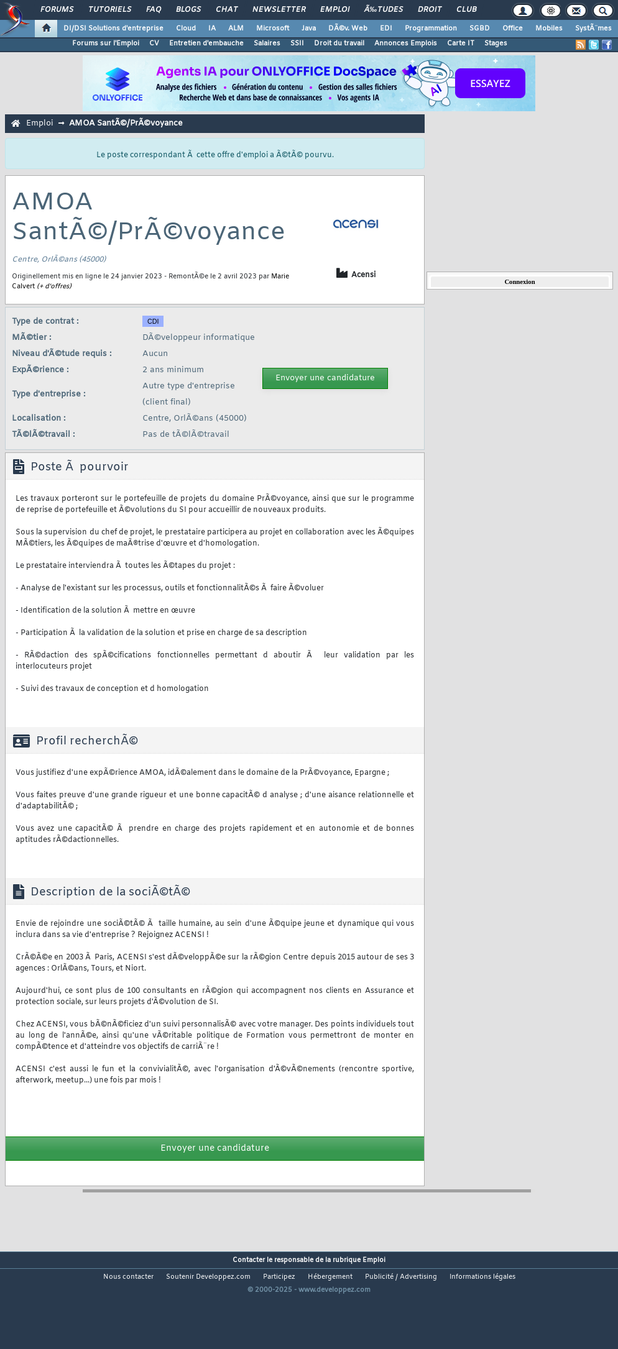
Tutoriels (109, 10)
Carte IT (460, 43)
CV (154, 43)
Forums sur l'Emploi (105, 43)
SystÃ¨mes (593, 28)
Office (512, 28)
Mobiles (549, 28)
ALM (236, 28)
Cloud (186, 28)
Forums (57, 10)
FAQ (153, 10)
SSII (297, 43)
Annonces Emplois (405, 43)
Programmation (431, 28)
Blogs (188, 10)
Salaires (267, 43)
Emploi (335, 10)
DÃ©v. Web (347, 28)
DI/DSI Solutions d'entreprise (113, 28)
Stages (495, 43)
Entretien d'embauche (206, 43)
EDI (386, 28)
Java (309, 28)
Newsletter (279, 10)
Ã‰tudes (383, 10)
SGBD (479, 28)
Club (466, 10)
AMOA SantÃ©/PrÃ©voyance (126, 123)
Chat (226, 10)
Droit (430, 10)
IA (212, 28)
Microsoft (272, 28)
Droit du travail (339, 43)
